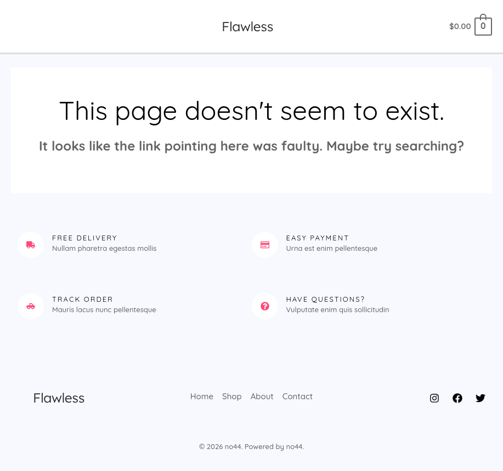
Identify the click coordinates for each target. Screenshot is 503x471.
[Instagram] (434, 398)
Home (201, 397)
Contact (297, 397)
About (262, 397)
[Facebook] (457, 398)
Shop (232, 397)
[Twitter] (480, 398)
